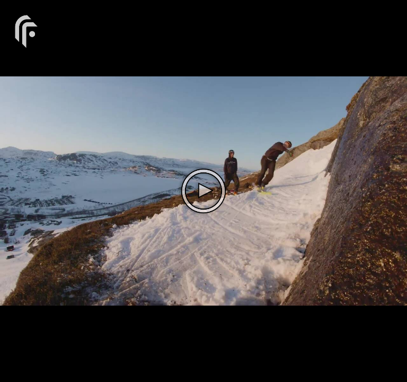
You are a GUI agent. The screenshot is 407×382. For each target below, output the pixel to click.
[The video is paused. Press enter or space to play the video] (203, 191)
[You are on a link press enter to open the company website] (26, 30)
